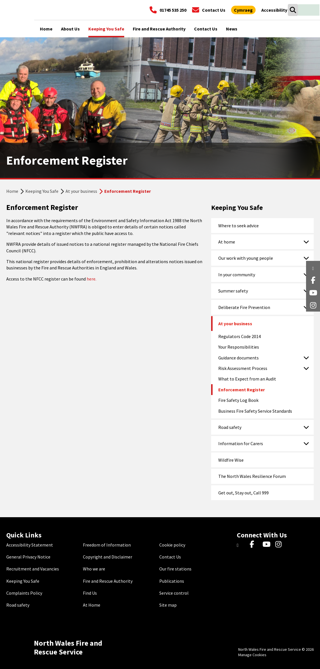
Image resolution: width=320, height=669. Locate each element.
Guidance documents (238, 358)
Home (12, 191)
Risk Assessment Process (242, 368)
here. (91, 279)
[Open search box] (293, 10)
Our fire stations (175, 569)
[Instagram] (280, 545)
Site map (168, 605)
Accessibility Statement (29, 545)
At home (226, 242)
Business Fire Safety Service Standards (255, 411)
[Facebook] (255, 545)
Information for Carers (240, 443)
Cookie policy (172, 545)
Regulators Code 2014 (239, 336)
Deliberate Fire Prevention (244, 307)
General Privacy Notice (28, 557)
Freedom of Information (107, 545)
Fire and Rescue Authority (108, 581)
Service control (174, 593)
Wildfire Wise (231, 460)
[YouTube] (267, 545)
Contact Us (170, 557)
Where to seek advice (238, 225)
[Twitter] (242, 545)
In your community (236, 274)
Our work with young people (245, 258)
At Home (91, 605)
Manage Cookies (252, 655)
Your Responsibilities (238, 347)
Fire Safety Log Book (238, 400)
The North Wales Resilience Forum (252, 476)
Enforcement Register (241, 389)
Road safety (229, 427)
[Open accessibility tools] (274, 10)
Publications (171, 581)
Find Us (90, 593)
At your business (81, 191)
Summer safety (233, 291)
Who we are (94, 569)
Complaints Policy (24, 593)
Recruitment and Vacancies (32, 569)
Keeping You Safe (41, 191)
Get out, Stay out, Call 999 (243, 493)
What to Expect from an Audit (247, 379)
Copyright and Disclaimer (107, 557)
